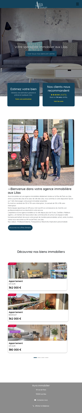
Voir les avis (58, 101)
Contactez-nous (42, 400)
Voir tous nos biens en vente (41, 53)
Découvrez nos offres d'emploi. (20, 228)
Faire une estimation (23, 99)
